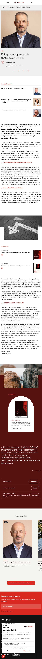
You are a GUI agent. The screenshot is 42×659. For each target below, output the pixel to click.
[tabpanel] (17, 543)
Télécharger (35, 495)
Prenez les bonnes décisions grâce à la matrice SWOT (15, 254)
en (33, 2)
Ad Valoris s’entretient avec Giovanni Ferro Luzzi (14, 88)
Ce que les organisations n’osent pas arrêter (17, 562)
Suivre (35, 488)
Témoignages (6, 620)
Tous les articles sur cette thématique (19, 583)
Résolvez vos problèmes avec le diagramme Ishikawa (15, 267)
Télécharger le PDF (16, 428)
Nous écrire (34, 481)
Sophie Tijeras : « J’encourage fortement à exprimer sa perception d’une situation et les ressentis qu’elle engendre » (16, 100)
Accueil (3, 7)
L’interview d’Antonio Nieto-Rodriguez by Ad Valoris (15, 110)
